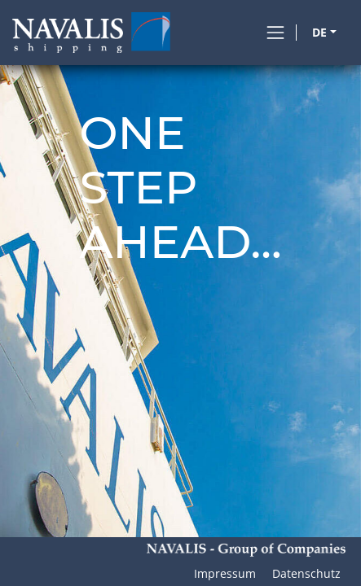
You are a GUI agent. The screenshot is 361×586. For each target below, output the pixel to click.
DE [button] (319, 32)
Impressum (225, 573)
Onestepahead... (180, 187)
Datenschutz (306, 573)
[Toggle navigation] (275, 32)
